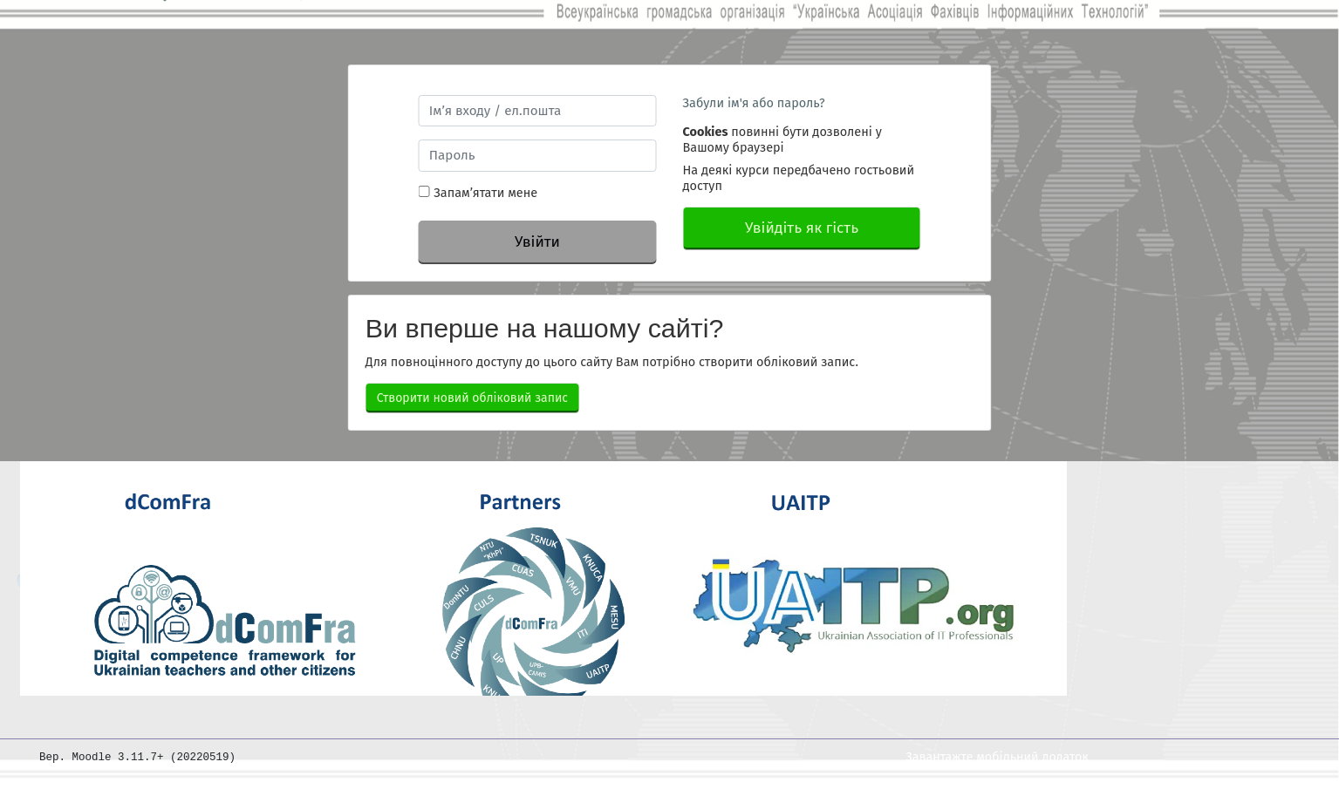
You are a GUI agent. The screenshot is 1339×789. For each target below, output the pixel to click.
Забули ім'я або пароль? (754, 103)
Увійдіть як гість (801, 228)
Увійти (537, 242)
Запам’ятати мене (485, 193)
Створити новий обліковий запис (472, 398)
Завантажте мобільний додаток (997, 757)
